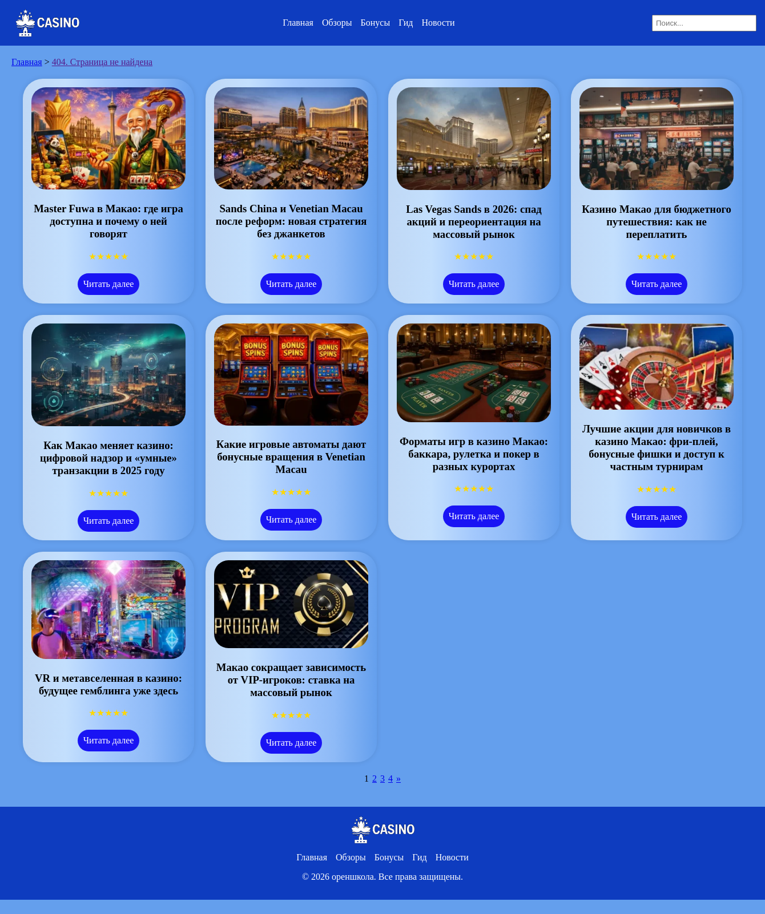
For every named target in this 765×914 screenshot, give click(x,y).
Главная (298, 22)
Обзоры (337, 22)
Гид (405, 22)
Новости (438, 22)
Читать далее (108, 284)
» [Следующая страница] (398, 778)
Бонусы (375, 22)
